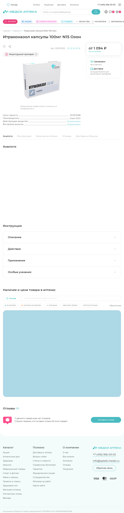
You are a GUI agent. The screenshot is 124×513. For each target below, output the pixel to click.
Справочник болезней (44, 465)
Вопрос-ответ (40, 456)
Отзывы (66, 136)
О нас (65, 452)
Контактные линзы (12, 494)
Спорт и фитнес (11, 473)
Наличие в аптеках (47, 136)
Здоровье (8, 461)
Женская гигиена (12, 489)
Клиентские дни (11, 456)
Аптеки (36, 5)
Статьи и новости (42, 461)
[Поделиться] (9, 46)
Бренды (7, 498)
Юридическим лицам (44, 473)
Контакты (74, 5)
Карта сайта (39, 485)
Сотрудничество (41, 477)
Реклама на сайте (42, 481)
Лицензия (48, 5)
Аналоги (8, 136)
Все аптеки (68, 456)
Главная (6, 31)
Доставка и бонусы (87, 136)
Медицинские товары (14, 469)
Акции (6, 452)
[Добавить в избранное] (4, 46)
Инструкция (24, 136)
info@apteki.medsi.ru (106, 460)
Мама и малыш (10, 477)
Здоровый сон (10, 485)
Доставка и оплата (42, 452)
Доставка (61, 5)
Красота (7, 465)
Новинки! (17, 31)
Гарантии (38, 469)
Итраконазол (74, 121)
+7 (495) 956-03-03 (106, 4)
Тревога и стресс (12, 481)
